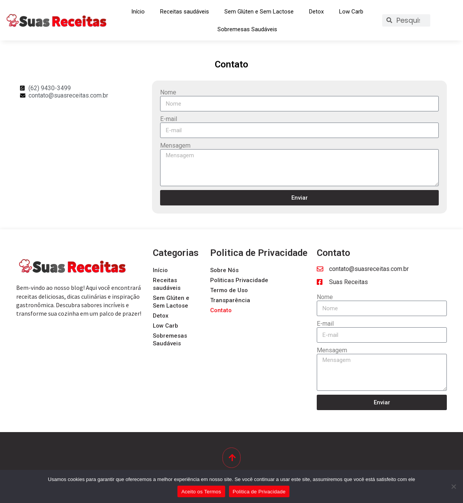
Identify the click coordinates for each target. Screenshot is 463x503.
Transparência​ (230, 300)
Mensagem (175, 145)
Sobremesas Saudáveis (247, 29)
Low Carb (351, 11)
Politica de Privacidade (259, 492)
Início (138, 11)
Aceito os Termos (201, 492)
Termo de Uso (229, 290)
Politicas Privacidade (239, 280)
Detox (316, 11)
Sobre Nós (224, 270)
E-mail (168, 119)
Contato (221, 310)
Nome (168, 92)
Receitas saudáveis (184, 11)
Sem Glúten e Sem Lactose (259, 11)
